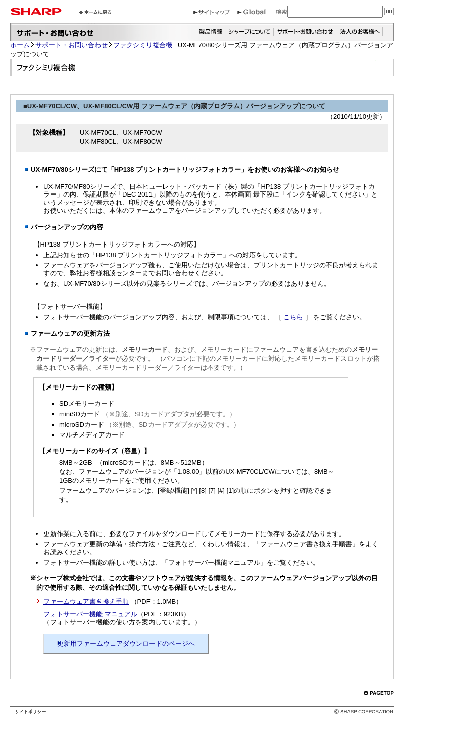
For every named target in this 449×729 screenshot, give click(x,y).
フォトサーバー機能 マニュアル (90, 614)
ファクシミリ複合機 (142, 45)
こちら (293, 317)
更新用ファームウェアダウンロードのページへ (126, 643)
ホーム (20, 45)
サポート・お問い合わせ (71, 45)
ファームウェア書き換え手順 (86, 601)
